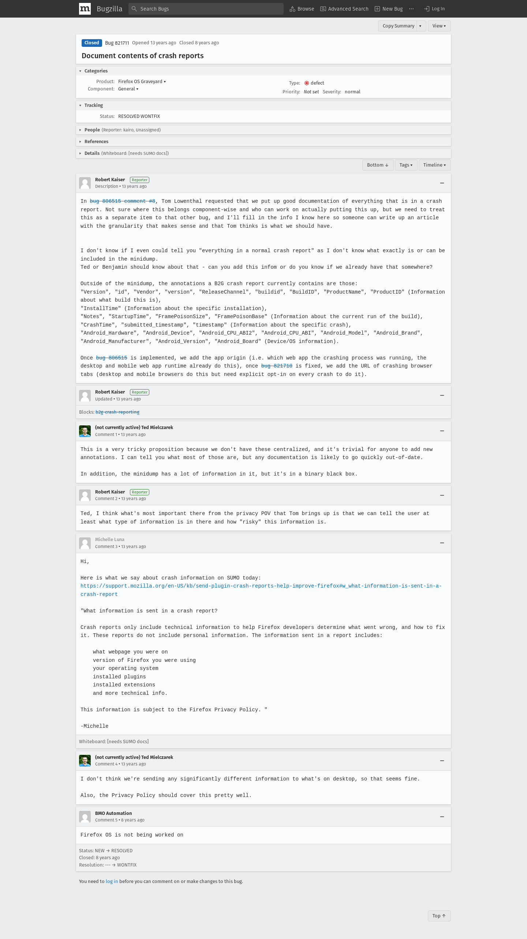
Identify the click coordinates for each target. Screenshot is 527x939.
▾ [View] (420, 26)
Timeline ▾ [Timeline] (434, 165)
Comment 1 (106, 434)
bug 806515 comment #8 (122, 201)
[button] (434, 9)
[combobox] (206, 9)
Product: (105, 81)
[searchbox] (206, 9)
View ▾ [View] (439, 26)
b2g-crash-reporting (117, 412)
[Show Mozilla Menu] (85, 9)
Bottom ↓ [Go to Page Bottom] (378, 165)
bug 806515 (111, 357)
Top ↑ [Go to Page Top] (439, 915)
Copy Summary (398, 26)
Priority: (291, 91)
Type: (294, 83)
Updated (103, 399)
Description (106, 186)
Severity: (332, 91)
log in (112, 881)
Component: (101, 89)
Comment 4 (106, 764)
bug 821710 (249, 365)
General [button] (128, 89)
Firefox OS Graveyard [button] (142, 81)
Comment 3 (106, 546)
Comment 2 (106, 498)
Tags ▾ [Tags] (406, 165)
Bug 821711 (117, 43)
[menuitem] (302, 9)
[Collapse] (442, 183)
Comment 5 (106, 820)
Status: (107, 116)
